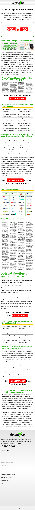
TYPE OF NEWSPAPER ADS (7, 462)
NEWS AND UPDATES (6, 480)
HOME (2, 453)
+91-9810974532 (17, 98)
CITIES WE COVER (5, 456)
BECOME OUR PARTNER (7, 477)
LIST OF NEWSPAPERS (6, 459)
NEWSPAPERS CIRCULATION (8, 474)
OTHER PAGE (4, 483)
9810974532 (23, 508)
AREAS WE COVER (5, 465)
